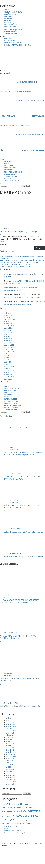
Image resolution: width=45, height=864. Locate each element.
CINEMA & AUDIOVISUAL (13, 12)
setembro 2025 (9, 326)
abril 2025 (7, 336)
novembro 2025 (9, 321)
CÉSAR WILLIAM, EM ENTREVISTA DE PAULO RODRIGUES (21, 262)
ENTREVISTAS (9, 18)
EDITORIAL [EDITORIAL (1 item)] (20, 807)
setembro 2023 (9, 377)
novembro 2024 (9, 347)
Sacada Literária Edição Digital (14, 833)
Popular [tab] (12, 428)
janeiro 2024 (8, 368)
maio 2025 (7, 334)
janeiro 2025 (8, 343)
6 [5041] (5, 511)
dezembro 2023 (9, 370)
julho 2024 (7, 355)
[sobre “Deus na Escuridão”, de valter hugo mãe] (12, 520)
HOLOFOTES (8, 20)
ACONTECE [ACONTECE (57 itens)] (9, 803)
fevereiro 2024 (9, 366)
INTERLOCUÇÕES (10, 23)
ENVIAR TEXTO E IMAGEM (13, 43)
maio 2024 (7, 360)
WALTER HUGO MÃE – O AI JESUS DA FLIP (15, 267)
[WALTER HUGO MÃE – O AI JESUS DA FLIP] (12, 544)
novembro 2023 (9, 373)
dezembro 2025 (9, 319)
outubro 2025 (8, 324)
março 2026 (8, 315)
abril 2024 (7, 362)
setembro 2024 (9, 351)
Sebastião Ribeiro (10, 288)
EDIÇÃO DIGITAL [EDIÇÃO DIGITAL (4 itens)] (30, 808)
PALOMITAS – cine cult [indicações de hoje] (18, 231)
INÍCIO (6, 829)
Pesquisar (3, 244)
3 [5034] (5, 535)
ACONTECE (8, 10)
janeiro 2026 (8, 317)
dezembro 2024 (9, 345)
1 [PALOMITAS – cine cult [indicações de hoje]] (0, 235)
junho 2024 (8, 358)
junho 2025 (8, 332)
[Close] (0, 1)
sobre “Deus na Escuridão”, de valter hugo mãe (15, 264)
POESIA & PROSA (10, 27)
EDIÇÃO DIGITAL (10, 14)
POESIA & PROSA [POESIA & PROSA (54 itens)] (13, 819)
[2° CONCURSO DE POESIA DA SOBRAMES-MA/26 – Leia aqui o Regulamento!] (12, 438)
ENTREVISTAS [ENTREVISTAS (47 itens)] (11, 811)
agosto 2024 (8, 353)
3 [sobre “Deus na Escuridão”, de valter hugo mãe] (0, 709)
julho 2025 (7, 330)
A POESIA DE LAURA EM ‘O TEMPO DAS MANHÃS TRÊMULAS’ (22, 260)
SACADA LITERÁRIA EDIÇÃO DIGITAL (17, 45)
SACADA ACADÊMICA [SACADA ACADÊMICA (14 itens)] (21, 823)
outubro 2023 (8, 375)
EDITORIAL (8, 16)
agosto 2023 (8, 379)
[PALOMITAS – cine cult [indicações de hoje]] (10, 211)
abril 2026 (7, 313)
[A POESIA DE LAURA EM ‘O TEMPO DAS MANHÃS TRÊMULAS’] (12, 464)
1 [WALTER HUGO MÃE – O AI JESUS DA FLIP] (4, 560)
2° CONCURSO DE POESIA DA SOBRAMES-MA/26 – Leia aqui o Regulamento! (24, 453)
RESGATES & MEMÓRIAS (13, 29)
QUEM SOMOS (9, 41)
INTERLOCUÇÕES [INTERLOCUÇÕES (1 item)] (6, 816)
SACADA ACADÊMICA (11, 31)
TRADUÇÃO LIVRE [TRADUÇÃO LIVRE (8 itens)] (10, 826)
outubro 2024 (8, 349)
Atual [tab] (4, 428)
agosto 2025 (8, 328)
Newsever (37, 843)
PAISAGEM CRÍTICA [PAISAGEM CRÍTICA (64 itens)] (25, 815)
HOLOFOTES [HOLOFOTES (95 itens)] (30, 811)
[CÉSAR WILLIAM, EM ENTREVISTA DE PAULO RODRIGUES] (12, 491)
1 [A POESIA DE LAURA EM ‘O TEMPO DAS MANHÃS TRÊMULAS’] (4, 482)
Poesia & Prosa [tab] (24, 428)
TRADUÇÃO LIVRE (10, 33)
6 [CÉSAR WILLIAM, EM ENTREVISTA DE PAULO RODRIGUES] (0, 684)
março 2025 (8, 338)
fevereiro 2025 (9, 341)
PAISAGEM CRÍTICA (11, 25)
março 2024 (8, 364)
